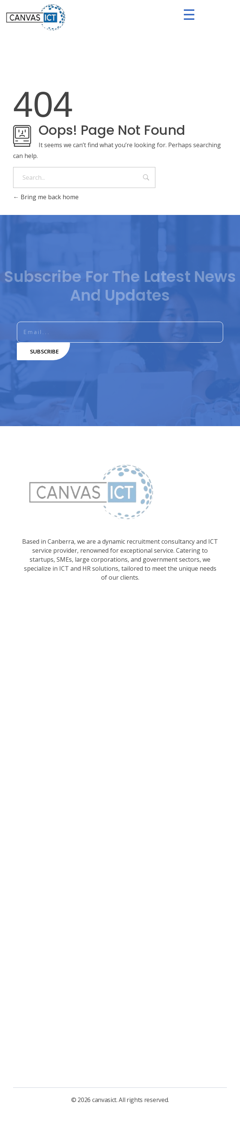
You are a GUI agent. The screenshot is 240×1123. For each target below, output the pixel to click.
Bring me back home (46, 197)
